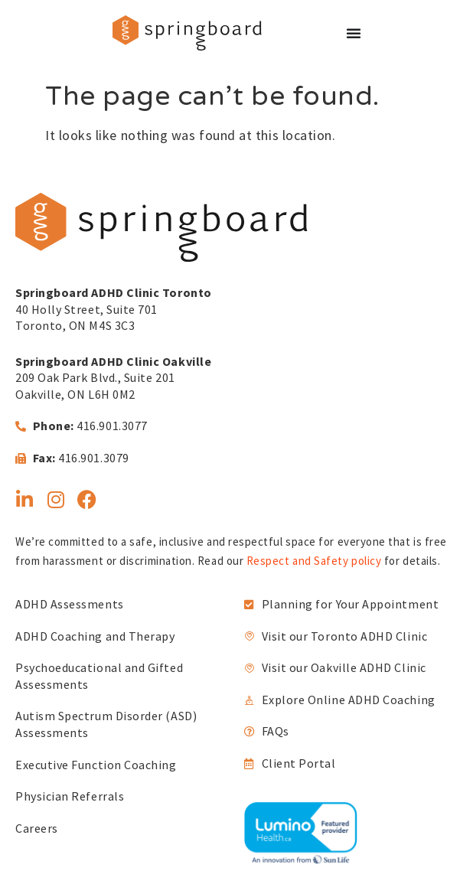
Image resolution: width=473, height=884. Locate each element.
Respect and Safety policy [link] (314, 560)
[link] (187, 33)
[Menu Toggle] (353, 33)
